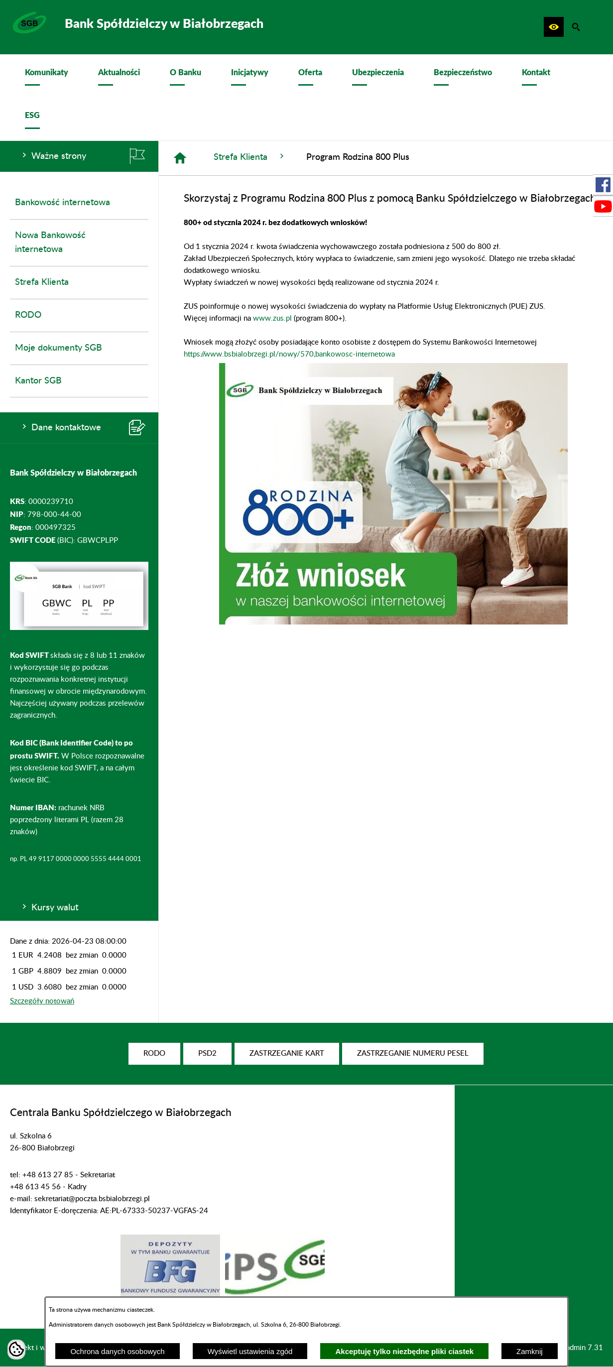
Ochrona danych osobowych (117, 1351)
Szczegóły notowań (42, 1001)
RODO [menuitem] (28, 315)
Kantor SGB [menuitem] (38, 380)
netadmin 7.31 (579, 1348)
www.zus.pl (272, 318)
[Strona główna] (180, 158)
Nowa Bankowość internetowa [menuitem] (50, 242)
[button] (554, 27)
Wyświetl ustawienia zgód (250, 1351)
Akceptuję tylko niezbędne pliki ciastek (404, 1351)
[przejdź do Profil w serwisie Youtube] (603, 206)
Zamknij (529, 1351)
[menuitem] (46, 76)
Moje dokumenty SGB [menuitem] (58, 348)
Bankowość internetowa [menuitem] (62, 202)
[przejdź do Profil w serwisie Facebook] (603, 185)
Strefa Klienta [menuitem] (42, 282)
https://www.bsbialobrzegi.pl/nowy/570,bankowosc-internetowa (289, 354)
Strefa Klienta (250, 156)
